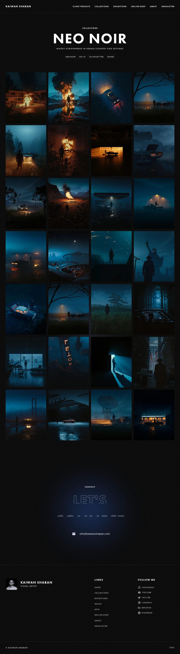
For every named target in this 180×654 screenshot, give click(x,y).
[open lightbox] (26, 97)
